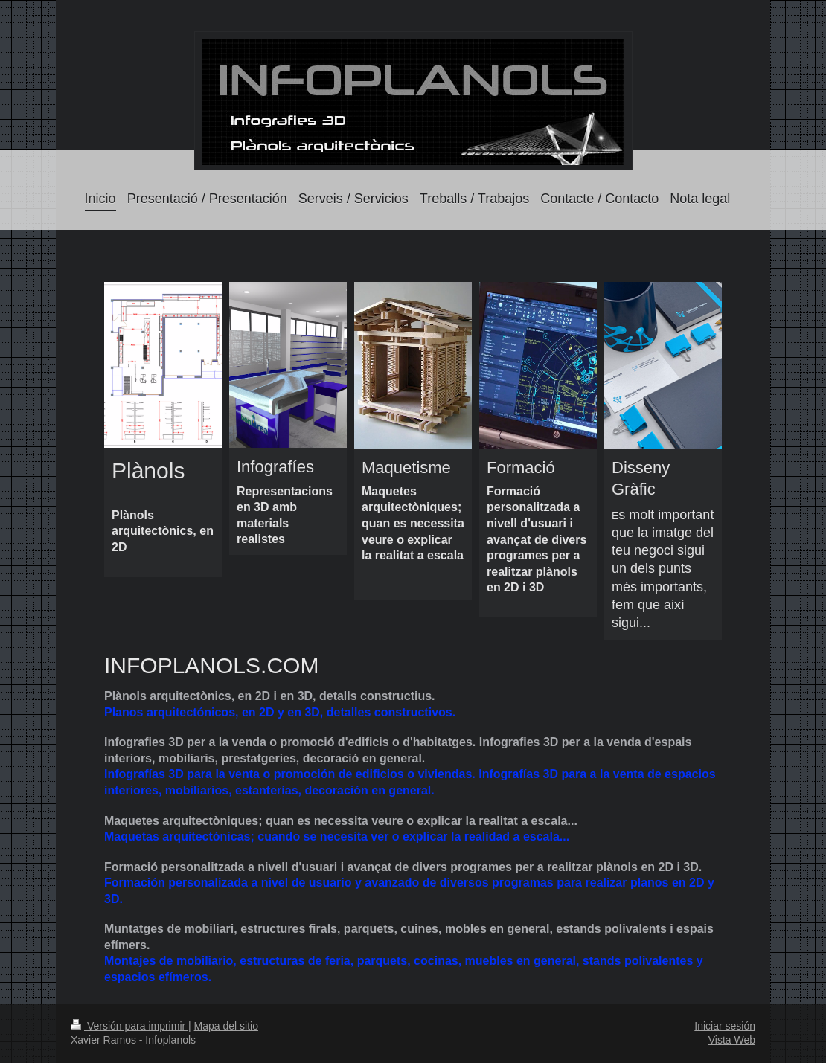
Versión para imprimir (129, 1026)
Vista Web (731, 1040)
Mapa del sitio (226, 1026)
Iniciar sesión (724, 1026)
